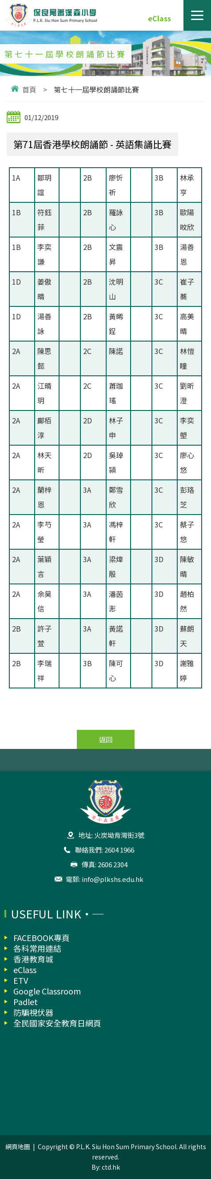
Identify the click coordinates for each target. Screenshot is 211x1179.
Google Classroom (47, 991)
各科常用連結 (37, 948)
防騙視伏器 (33, 1012)
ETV (20, 980)
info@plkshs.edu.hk (112, 879)
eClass (159, 18)
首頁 (29, 89)
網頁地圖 (17, 1146)
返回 (105, 739)
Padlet (25, 1001)
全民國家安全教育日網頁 (57, 1023)
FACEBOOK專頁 (41, 937)
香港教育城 (33, 959)
